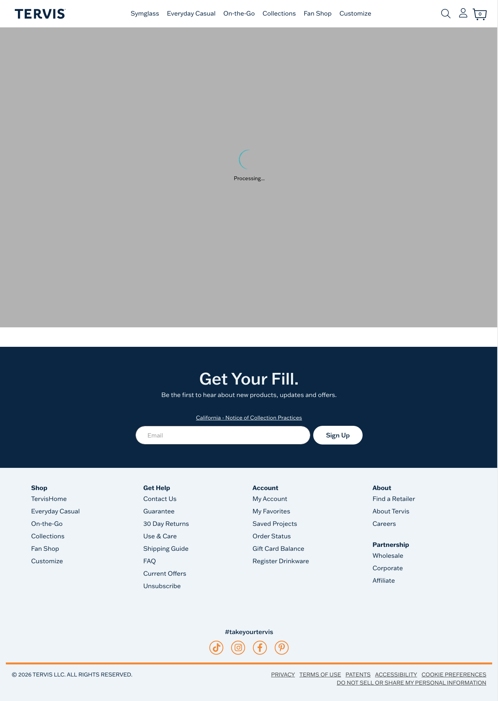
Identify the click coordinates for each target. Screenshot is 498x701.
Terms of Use (320, 674)
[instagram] (238, 647)
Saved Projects (275, 524)
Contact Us (160, 499)
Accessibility (396, 674)
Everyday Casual (191, 14)
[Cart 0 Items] (480, 14)
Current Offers (164, 574)
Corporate (387, 568)
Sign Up (338, 435)
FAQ (149, 561)
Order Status (272, 536)
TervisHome (49, 499)
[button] (463, 13)
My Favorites (271, 511)
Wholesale (387, 556)
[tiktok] (216, 647)
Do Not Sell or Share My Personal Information (411, 682)
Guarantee (159, 511)
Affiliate (383, 581)
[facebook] (260, 647)
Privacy (283, 674)
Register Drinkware (281, 561)
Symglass (145, 14)
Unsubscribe (162, 586)
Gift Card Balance (278, 549)
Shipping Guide (166, 549)
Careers (384, 524)
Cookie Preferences (453, 674)
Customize (355, 14)
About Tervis (390, 511)
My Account (270, 499)
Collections (279, 14)
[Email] (222, 435)
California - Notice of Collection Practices (249, 417)
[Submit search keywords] (446, 13)
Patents (358, 674)
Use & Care (160, 536)
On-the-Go (239, 14)
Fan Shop (317, 14)
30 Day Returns (166, 524)
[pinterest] (282, 647)
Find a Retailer (393, 499)
